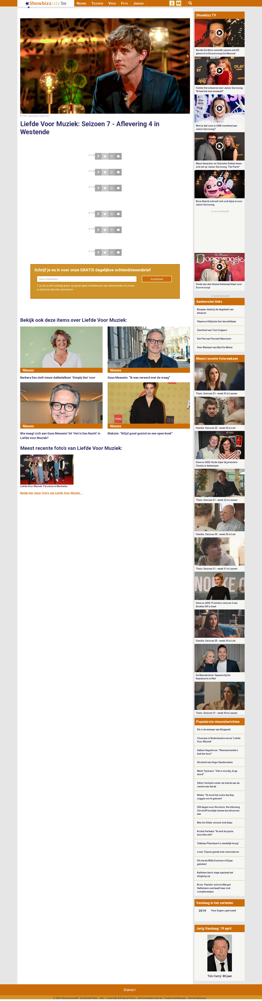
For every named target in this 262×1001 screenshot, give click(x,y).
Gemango (200, 998)
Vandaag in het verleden (214, 903)
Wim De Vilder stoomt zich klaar (215, 822)
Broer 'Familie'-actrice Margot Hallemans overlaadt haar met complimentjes (214, 888)
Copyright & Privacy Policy (121, 998)
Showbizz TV (206, 15)
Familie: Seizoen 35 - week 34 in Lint (215, 640)
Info (102, 998)
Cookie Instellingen (175, 998)
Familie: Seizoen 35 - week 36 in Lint (215, 428)
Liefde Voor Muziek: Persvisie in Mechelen (44, 486)
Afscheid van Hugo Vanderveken (215, 762)
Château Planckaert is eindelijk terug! (218, 843)
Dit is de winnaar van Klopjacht (214, 729)
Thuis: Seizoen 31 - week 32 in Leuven (216, 500)
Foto (124, 3)
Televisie (97, 3)
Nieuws (81, 3)
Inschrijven (157, 279)
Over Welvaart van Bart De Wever (215, 347)
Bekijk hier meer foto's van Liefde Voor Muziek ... (51, 493)
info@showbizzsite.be (150, 998)
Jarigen (138, 3)
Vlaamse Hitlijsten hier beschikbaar (216, 321)
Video (112, 3)
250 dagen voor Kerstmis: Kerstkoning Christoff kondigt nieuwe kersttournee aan (218, 810)
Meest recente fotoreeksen (217, 359)
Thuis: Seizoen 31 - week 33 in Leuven (216, 393)
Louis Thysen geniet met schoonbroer (218, 852)
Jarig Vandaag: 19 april (213, 928)
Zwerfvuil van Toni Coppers (212, 330)
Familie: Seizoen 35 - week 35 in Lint (215, 534)
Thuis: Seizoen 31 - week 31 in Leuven (216, 568)
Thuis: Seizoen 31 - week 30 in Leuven (216, 713)
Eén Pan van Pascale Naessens (214, 338)
